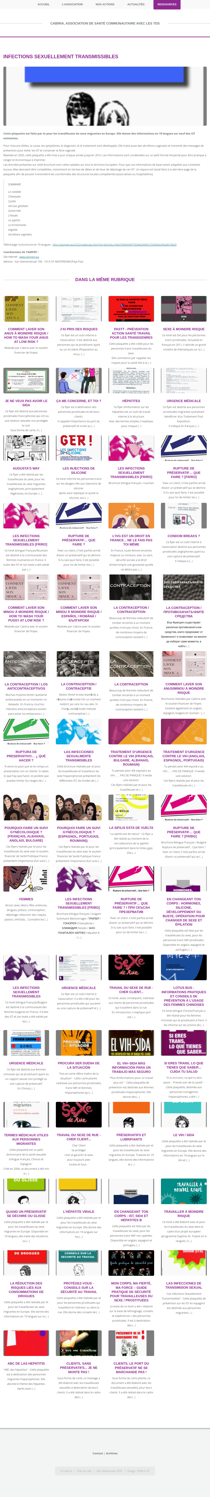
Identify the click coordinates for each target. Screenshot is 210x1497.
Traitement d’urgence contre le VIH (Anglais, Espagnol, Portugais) (183, 756)
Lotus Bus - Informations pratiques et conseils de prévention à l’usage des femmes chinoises (184, 996)
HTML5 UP (143, 1471)
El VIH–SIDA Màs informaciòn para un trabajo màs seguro (131, 1067)
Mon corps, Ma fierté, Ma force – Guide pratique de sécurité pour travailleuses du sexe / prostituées (131, 1291)
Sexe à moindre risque (184, 329)
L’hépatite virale (78, 1211)
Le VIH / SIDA (183, 1135)
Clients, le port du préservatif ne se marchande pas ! (131, 1368)
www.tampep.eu (29, 257)
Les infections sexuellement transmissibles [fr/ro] (131, 473)
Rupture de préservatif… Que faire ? (78, 540)
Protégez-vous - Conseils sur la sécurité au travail (78, 1287)
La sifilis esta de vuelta (131, 828)
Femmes (26, 899)
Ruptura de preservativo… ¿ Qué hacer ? (26, 756)
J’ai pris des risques (78, 329)
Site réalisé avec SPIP (109, 1471)
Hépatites (131, 401)
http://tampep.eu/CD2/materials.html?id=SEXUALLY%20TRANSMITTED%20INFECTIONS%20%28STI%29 (115, 244)
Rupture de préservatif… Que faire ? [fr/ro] (184, 473)
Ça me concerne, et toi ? (78, 401)
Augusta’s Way (26, 468)
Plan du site (84, 1471)
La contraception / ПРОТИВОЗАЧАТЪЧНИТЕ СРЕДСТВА (183, 612)
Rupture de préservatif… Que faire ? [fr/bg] (184, 832)
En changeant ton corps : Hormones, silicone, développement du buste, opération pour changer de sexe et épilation (184, 911)
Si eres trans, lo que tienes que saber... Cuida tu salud (183, 1067)
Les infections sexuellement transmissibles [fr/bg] (79, 903)
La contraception (131, 684)
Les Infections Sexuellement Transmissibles (26, 992)
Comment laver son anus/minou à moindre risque (183, 688)
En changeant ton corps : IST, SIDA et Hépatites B (131, 1216)
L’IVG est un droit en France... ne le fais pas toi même (131, 540)
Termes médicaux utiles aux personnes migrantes (26, 1139)
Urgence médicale (184, 401)
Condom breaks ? (184, 536)
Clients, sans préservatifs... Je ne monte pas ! (78, 1368)
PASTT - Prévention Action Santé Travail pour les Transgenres (131, 333)
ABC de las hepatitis (26, 1363)
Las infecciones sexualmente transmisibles (79, 756)
